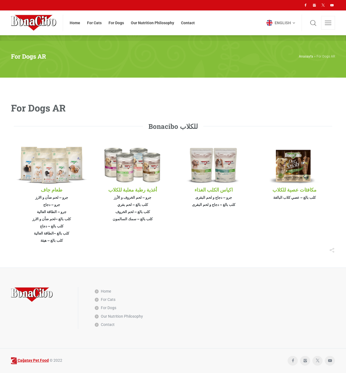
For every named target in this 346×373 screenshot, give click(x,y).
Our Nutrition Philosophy (122, 316)
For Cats (108, 299)
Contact (108, 324)
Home (106, 291)
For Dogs (108, 308)
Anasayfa (306, 56)
